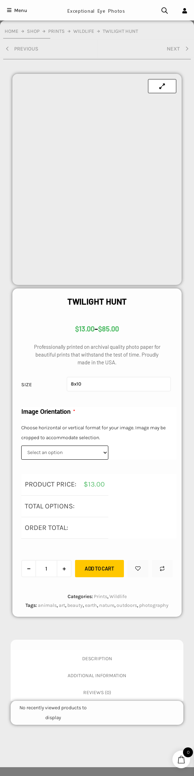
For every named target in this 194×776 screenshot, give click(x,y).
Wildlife (83, 31)
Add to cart (99, 568)
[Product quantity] (46, 568)
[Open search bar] (164, 10)
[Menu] (17, 11)
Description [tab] (97, 659)
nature (106, 605)
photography (154, 605)
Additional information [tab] (97, 676)
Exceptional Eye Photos (96, 10)
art (62, 605)
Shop (33, 31)
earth (91, 605)
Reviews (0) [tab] (97, 693)
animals (47, 605)
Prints (56, 31)
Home (11, 31)
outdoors (126, 605)
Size (26, 385)
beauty (75, 605)
